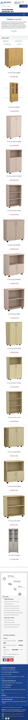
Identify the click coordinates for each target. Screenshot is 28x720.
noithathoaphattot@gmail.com (11, 693)
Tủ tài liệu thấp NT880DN (14, 245)
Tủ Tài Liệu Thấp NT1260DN (14, 141)
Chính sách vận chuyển (9, 622)
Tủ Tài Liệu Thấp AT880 (14, 521)
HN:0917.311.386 (10, 714)
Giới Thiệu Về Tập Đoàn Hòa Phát (12, 610)
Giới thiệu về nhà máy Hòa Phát (11, 601)
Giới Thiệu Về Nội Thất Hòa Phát (11, 608)
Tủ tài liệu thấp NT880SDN (14, 279)
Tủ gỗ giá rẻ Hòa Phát (6, 22)
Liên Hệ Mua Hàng (8, 603)
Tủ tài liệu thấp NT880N (14, 314)
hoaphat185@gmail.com (13, 654)
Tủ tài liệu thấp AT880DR (14, 72)
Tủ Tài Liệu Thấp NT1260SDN (14, 176)
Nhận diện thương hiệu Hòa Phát (11, 606)
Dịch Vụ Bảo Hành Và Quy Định (11, 627)
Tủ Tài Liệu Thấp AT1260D (14, 348)
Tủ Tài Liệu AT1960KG (14, 555)
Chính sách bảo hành (9, 620)
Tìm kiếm (23, 6)
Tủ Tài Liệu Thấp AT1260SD (14, 383)
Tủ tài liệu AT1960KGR (14, 107)
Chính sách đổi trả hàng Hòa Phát (12, 624)
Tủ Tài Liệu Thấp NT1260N (14, 210)
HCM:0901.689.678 (10, 716)
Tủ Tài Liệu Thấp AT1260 (14, 417)
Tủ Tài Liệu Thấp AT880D (14, 452)
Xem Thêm (14, 31)
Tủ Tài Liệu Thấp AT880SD (14, 486)
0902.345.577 (20, 716)
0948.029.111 (19, 714)
